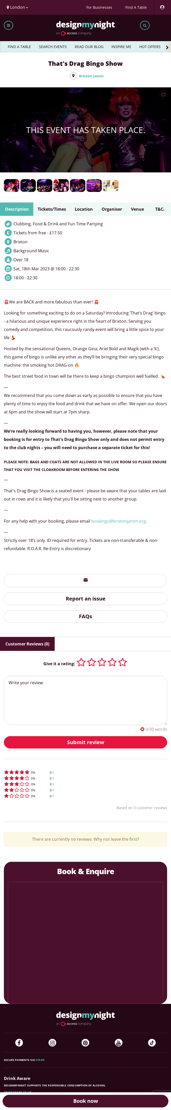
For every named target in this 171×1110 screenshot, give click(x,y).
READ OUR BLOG (89, 46)
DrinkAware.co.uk (17, 1092)
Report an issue (85, 598)
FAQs (85, 616)
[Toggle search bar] (145, 25)
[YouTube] (119, 1043)
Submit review (85, 742)
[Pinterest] (85, 1043)
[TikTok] (152, 1043)
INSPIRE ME (121, 46)
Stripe (40, 1060)
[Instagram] (52, 1043)
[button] (85, 772)
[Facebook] (19, 1043)
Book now (85, 1100)
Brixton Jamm (91, 75)
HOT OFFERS (150, 46)
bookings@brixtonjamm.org (118, 521)
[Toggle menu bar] (8, 25)
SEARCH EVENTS (53, 46)
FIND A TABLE (19, 46)
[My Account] (162, 7)
